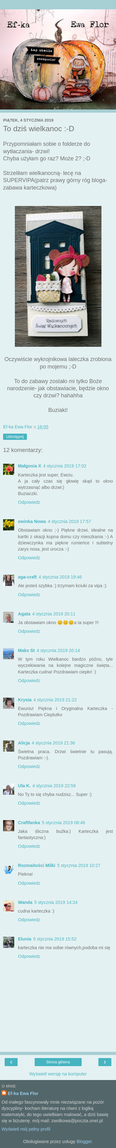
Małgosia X (29, 465)
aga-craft (27, 576)
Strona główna (58, 1062)
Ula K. (24, 785)
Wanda (25, 902)
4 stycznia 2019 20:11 (53, 613)
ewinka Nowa (32, 521)
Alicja (24, 742)
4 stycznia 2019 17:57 (69, 521)
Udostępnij (15, 437)
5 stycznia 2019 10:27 (79, 865)
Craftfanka (29, 822)
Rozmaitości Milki (36, 865)
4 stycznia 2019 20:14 (58, 650)
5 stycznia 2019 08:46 (63, 822)
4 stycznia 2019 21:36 (53, 742)
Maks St (26, 650)
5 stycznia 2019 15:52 (54, 938)
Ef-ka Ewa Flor (23, 1093)
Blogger (84, 1141)
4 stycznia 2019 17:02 (64, 465)
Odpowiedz (29, 502)
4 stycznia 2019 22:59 (54, 785)
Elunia (24, 938)
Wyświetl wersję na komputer (58, 1073)
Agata (24, 613)
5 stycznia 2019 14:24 (56, 902)
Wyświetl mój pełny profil (26, 1129)
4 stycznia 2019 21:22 (55, 699)
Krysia (25, 699)
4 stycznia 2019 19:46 (60, 576)
